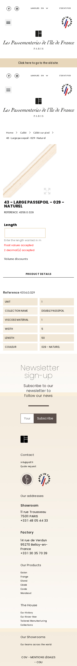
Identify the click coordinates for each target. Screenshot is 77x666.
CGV (24, 657)
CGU (40, 662)
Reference (11, 292)
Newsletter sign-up (40, 371)
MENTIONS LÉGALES (42, 657)
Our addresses (32, 496)
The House (29, 605)
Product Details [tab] (38, 274)
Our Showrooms (33, 637)
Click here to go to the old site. (38, 63)
